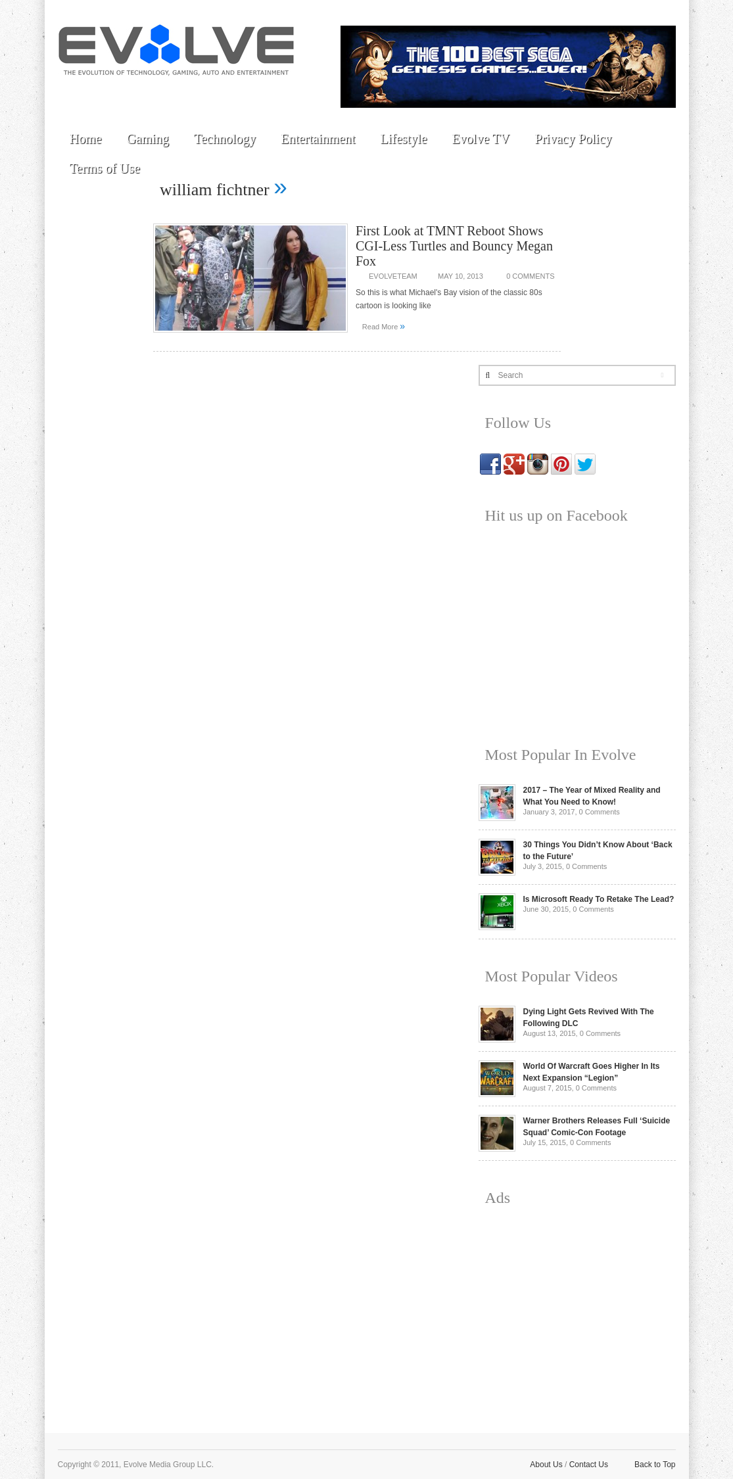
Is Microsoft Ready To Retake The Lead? (598, 899)
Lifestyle (403, 138)
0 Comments (530, 276)
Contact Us (588, 1464)
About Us (546, 1464)
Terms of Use (105, 168)
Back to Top (654, 1464)
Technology (225, 138)
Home (86, 138)
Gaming (147, 138)
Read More (383, 326)
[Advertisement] (577, 1309)
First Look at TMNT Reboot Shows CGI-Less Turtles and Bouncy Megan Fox (454, 245)
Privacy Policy (572, 138)
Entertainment (318, 138)
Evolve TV (480, 138)
